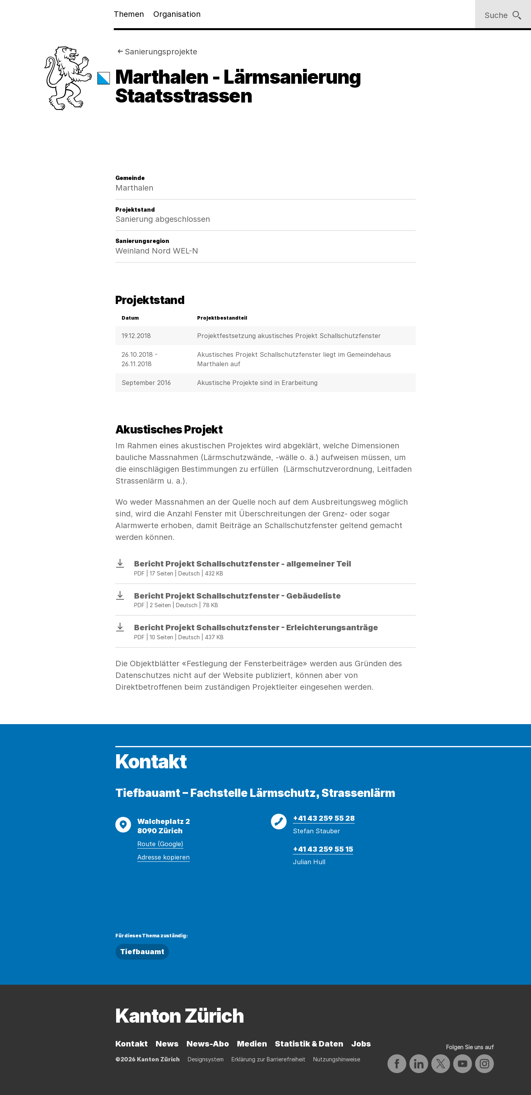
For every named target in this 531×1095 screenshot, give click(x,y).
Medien (252, 1043)
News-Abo (208, 1043)
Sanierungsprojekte (161, 51)
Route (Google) (160, 844)
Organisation (177, 14)
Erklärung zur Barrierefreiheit (268, 1059)
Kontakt (131, 1043)
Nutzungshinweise (336, 1059)
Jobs (361, 1043)
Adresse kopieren (163, 857)
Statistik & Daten (309, 1043)
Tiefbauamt (142, 952)
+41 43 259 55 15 (323, 849)
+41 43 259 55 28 (324, 818)
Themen (129, 14)
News (167, 1043)
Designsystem (206, 1059)
